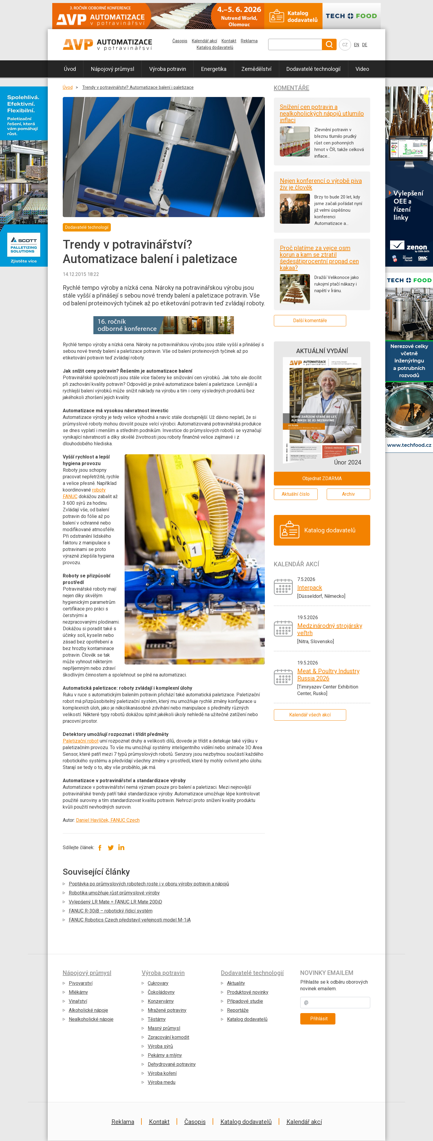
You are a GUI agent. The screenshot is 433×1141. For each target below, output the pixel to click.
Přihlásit (319, 1018)
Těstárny (157, 1019)
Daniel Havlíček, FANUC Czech (108, 820)
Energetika (213, 69)
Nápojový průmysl (112, 69)
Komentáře (291, 88)
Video (362, 69)
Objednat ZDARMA (322, 478)
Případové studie (245, 1001)
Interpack (309, 587)
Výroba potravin (167, 69)
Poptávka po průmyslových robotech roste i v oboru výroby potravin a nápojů (149, 884)
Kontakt (229, 40)
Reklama (249, 40)
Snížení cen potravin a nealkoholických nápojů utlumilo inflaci (322, 113)
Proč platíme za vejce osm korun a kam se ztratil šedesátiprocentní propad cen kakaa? (319, 258)
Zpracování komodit (168, 1037)
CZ (345, 44)
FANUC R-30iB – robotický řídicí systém (111, 911)
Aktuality (236, 983)
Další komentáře (310, 320)
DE (364, 44)
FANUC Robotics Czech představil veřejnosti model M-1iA (130, 920)
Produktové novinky (247, 992)
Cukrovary (158, 983)
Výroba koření (162, 1073)
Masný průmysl (164, 1028)
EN (356, 44)
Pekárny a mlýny (165, 1055)
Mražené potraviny (167, 1010)
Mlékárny (78, 992)
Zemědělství (256, 69)
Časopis (179, 40)
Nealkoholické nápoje (91, 1019)
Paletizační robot (80, 741)
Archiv (348, 494)
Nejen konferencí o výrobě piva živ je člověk (321, 184)
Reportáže (238, 1010)
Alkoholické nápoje (88, 1010)
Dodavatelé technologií (313, 69)
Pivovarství (80, 983)
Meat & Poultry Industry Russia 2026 (328, 674)
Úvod (70, 69)
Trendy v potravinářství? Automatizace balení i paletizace (138, 87)
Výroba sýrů (160, 1046)
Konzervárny (161, 1001)
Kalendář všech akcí (310, 715)
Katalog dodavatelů (215, 47)
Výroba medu (161, 1082)
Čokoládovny (161, 992)
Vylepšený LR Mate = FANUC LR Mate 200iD (115, 902)
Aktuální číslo (296, 494)
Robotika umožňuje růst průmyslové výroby (114, 893)
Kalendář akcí (204, 40)
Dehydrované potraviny (172, 1064)
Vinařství (78, 1001)
